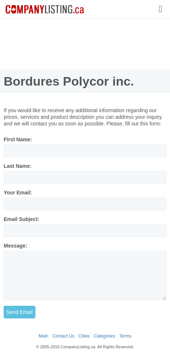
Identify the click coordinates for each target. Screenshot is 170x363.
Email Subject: (21, 219)
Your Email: (18, 193)
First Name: (18, 139)
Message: (15, 246)
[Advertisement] (85, 44)
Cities (84, 336)
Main (43, 336)
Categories (104, 336)
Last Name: (17, 166)
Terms (125, 336)
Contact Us (63, 336)
